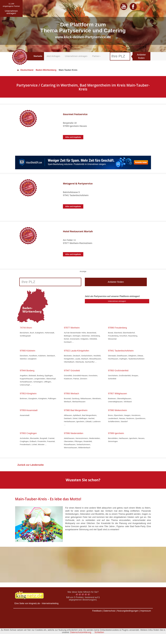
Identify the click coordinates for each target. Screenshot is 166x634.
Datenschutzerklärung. (81, 632)
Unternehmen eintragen (76, 56)
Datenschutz (109, 611)
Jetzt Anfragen (53, 56)
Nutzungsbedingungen (128, 611)
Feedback (97, 611)
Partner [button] (96, 56)
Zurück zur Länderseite (31, 465)
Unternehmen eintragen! (117, 301)
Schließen (99, 632)
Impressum (145, 611)
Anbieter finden (141, 56)
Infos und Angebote (73, 137)
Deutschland (25, 70)
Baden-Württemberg (46, 70)
